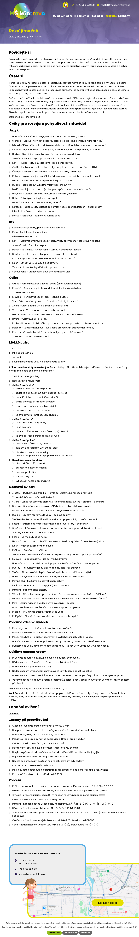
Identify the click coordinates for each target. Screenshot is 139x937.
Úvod (11, 36)
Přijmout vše (54, 932)
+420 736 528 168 (27, 868)
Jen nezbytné (70, 932)
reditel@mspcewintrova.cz (32, 874)
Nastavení (86, 932)
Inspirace (21, 36)
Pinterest (14, 713)
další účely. (128, 923)
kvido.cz (35, 116)
